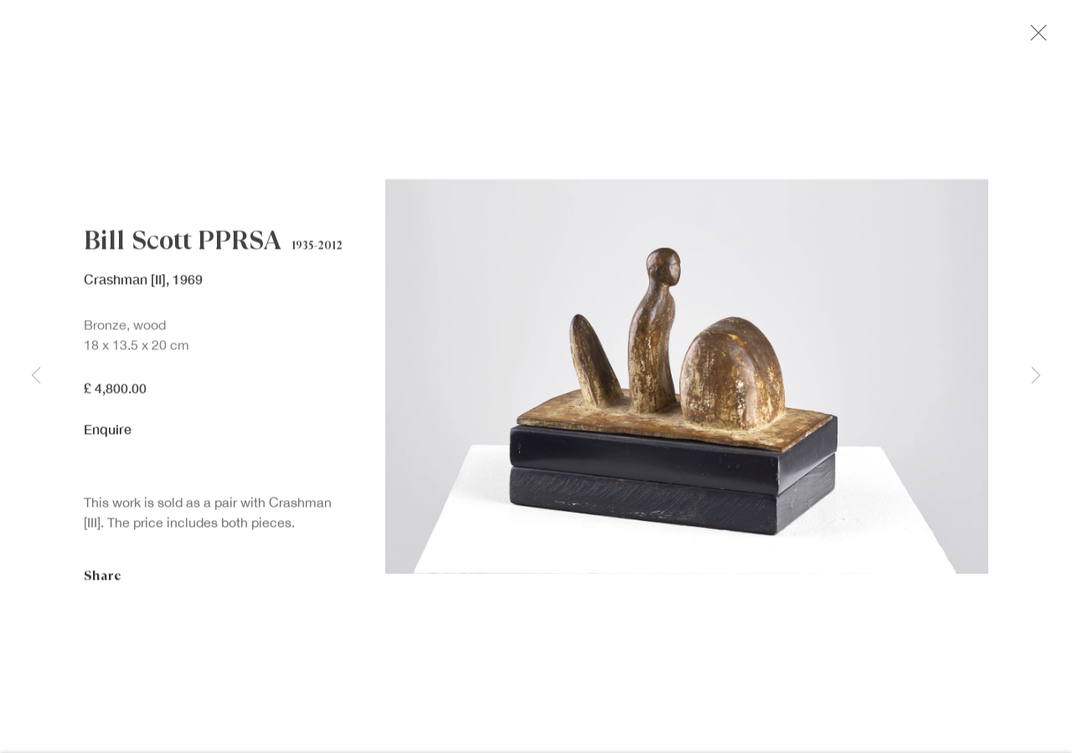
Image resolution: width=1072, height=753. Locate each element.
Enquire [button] (107, 433)
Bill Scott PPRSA (182, 245)
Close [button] (1038, 37)
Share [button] (102, 580)
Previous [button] (36, 376)
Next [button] (1036, 376)
